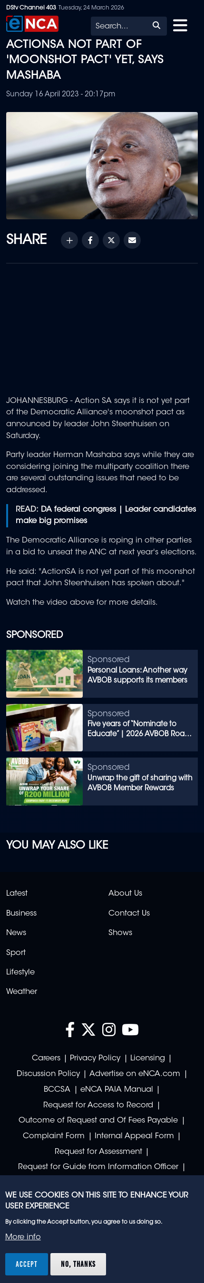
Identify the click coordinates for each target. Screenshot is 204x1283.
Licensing (147, 1058)
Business (21, 914)
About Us (125, 894)
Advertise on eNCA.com (134, 1074)
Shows (120, 933)
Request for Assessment (98, 1152)
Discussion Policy (48, 1074)
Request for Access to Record (98, 1105)
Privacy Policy (95, 1058)
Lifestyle (20, 972)
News (16, 933)
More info (23, 1237)
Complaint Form (54, 1136)
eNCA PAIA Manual (116, 1090)
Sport (16, 953)
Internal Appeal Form (134, 1136)
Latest (17, 894)
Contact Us (129, 914)
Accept (27, 1264)
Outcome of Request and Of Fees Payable (98, 1120)
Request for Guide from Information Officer (98, 1167)
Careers (46, 1058)
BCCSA (57, 1090)
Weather (21, 992)
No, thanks (78, 1264)
